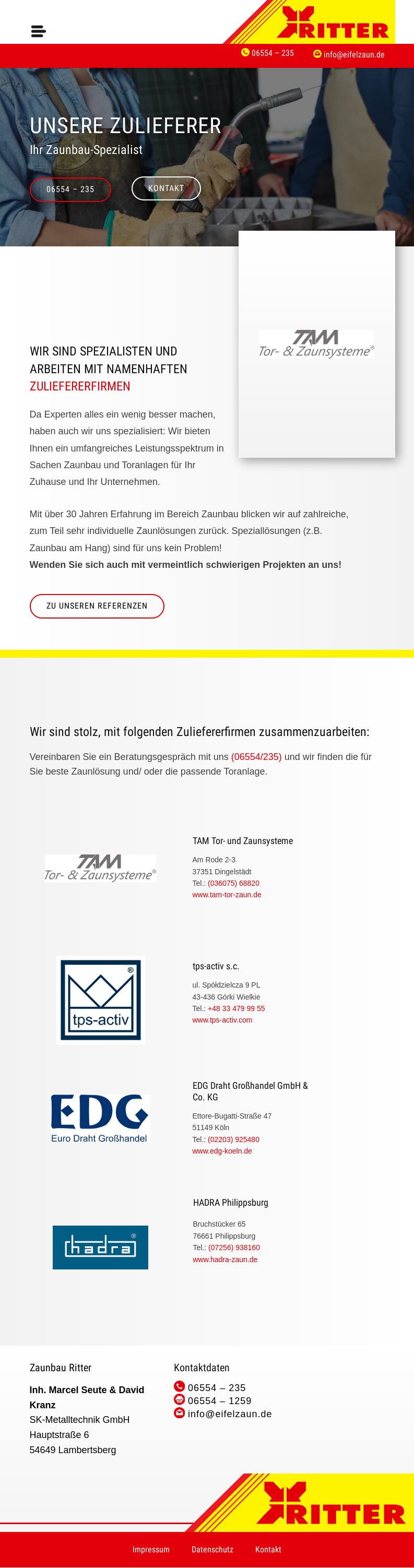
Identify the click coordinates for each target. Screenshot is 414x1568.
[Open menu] (39, 31)
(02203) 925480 (233, 1139)
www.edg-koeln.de (222, 1151)
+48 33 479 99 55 (237, 1008)
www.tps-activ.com (223, 1020)
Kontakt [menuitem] (268, 1549)
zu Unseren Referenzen (97, 606)
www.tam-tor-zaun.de (227, 894)
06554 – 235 (70, 189)
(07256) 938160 (234, 1247)
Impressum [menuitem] (151, 1549)
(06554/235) (256, 757)
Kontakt (166, 188)
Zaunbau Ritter (60, 1367)
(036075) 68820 (235, 883)
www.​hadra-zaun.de (225, 1259)
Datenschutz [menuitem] (212, 1549)
